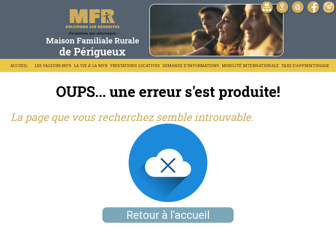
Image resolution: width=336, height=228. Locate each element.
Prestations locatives (135, 65)
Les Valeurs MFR (53, 65)
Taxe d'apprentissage (305, 65)
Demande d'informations (190, 65)
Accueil (19, 65)
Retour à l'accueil (168, 215)
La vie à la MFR (90, 65)
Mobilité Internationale (250, 65)
